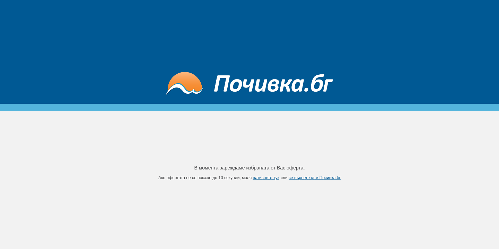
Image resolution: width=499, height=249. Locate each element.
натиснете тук (266, 177)
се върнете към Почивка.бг (315, 177)
